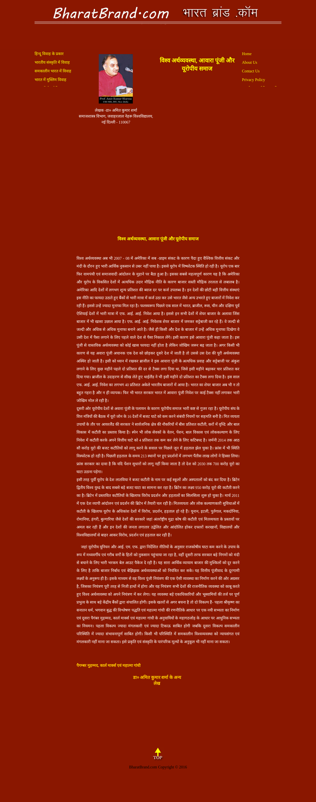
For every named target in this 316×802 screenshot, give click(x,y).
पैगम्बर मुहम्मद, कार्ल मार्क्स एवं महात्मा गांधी (108, 665)
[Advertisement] (197, 152)
